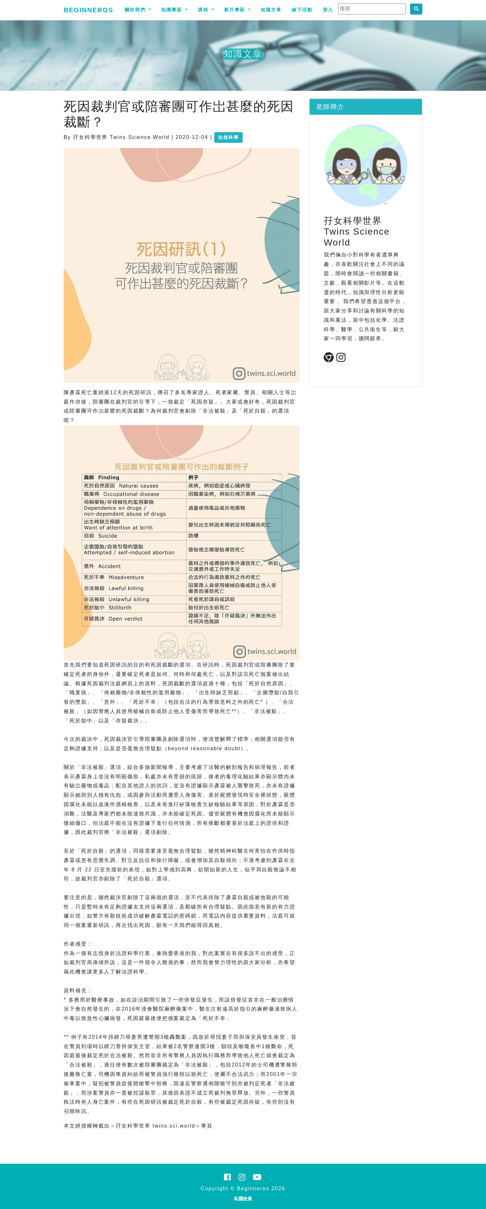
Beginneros (88, 10)
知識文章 (271, 9)
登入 (328, 9)
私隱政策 (243, 1198)
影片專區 (235, 9)
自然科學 (228, 137)
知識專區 (172, 9)
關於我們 (136, 9)
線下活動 (302, 9)
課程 (204, 9)
